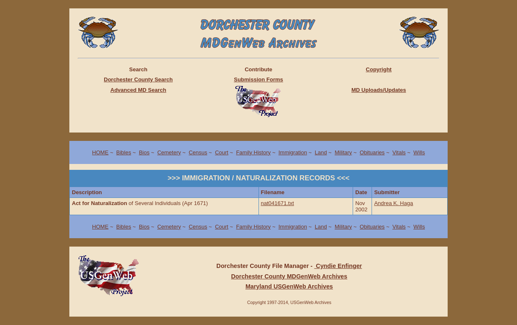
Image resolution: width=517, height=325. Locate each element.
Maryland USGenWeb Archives (289, 286)
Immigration (292, 152)
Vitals (399, 152)
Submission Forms (258, 79)
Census (198, 152)
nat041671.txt (277, 203)
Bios (144, 152)
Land (321, 152)
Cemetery (169, 152)
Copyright (378, 69)
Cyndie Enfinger (338, 266)
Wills (419, 152)
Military (343, 152)
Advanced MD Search (138, 90)
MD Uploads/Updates (378, 90)
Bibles (123, 152)
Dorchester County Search (138, 79)
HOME (100, 152)
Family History (253, 152)
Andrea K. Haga (393, 203)
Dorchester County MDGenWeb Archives (289, 276)
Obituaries (372, 152)
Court (221, 152)
